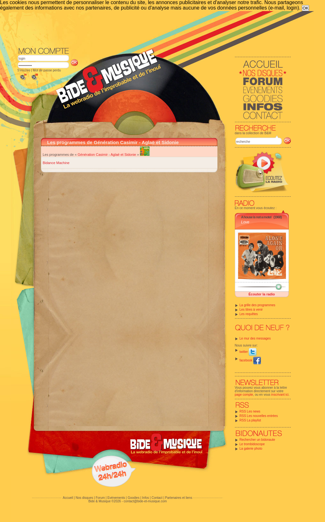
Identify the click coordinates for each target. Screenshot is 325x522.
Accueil (68, 497)
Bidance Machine (56, 163)
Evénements (116, 497)
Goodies (133, 497)
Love (245, 222)
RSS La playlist (250, 420)
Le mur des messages (255, 338)
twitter (248, 352)
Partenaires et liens (178, 497)
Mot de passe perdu (47, 70)
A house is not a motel (256, 217)
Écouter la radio (262, 294)
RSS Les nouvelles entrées (259, 416)
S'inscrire (23, 70)
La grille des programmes (257, 305)
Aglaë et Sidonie (123, 154)
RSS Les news (250, 411)
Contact (156, 497)
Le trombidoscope (252, 444)
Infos (145, 497)
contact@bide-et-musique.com (145, 501)
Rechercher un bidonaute (257, 439)
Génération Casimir (93, 154)
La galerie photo (251, 448)
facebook (250, 360)
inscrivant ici (280, 394)
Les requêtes (249, 314)
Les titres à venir (251, 309)
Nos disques (84, 497)
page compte (244, 394)
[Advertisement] (154, 28)
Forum (100, 497)
